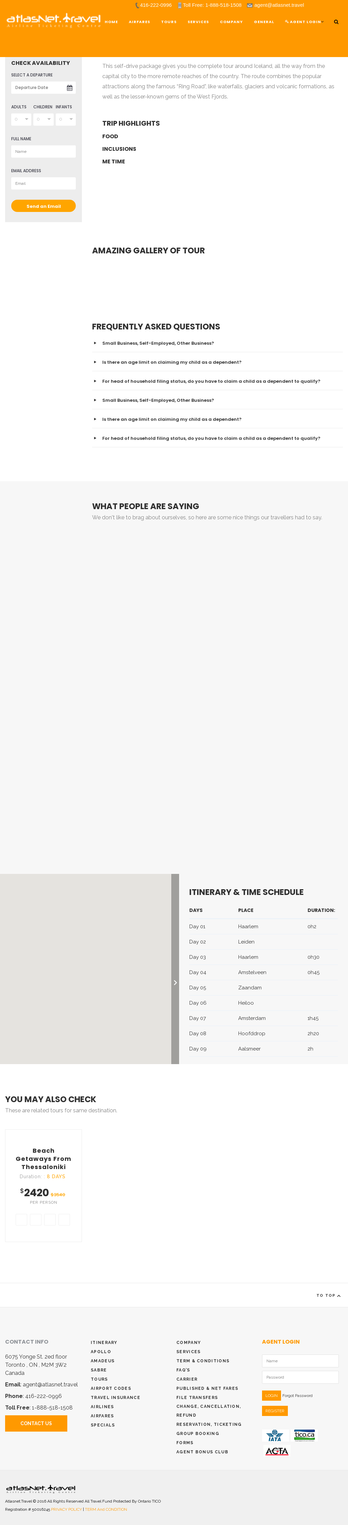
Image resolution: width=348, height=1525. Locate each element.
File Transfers (197, 1397)
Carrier (186, 1379)
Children (42, 107)
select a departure (32, 75)
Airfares (139, 21)
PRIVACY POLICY (67, 1509)
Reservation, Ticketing (209, 1424)
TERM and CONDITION (106, 1509)
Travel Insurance (115, 1397)
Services (198, 21)
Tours (99, 1379)
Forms (185, 1442)
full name (21, 139)
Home (111, 21)
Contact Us (36, 1423)
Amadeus (103, 1361)
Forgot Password (297, 1395)
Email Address (26, 171)
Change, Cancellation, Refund (208, 1411)
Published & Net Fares (207, 1388)
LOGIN (271, 1395)
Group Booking (197, 1433)
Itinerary (104, 1342)
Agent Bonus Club (202, 1452)
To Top (329, 1295)
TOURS (169, 21)
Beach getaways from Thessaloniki (43, 1158)
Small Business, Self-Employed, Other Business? (158, 343)
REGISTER (274, 1411)
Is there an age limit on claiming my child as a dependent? (172, 362)
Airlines (102, 1406)
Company (231, 21)
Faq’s (183, 1370)
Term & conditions (202, 1361)
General (264, 21)
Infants (64, 107)
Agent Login (303, 21)
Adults (19, 107)
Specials (103, 1425)
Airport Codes (111, 1388)
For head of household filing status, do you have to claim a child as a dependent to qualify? (211, 381)
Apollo (101, 1351)
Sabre (99, 1370)
